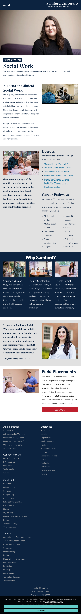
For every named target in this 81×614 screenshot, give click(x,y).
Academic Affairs (10, 430)
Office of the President (12, 445)
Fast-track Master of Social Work (57, 167)
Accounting (45, 430)
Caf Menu (7, 491)
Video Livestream (10, 527)
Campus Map (8, 494)
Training (43, 474)
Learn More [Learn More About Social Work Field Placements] (60, 410)
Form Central (8, 505)
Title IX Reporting (10, 523)
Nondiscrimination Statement (15, 516)
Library (6, 509)
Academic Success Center (14, 540)
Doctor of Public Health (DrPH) (57, 171)
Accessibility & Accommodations (16, 537)
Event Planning (9, 551)
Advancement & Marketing (14, 434)
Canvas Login (8, 498)
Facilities (6, 555)
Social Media (8, 469)
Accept (40, 607)
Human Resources (48, 448)
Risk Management (47, 470)
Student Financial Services (14, 559)
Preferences (40, 610)
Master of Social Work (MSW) (56, 164)
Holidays (44, 445)
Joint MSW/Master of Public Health (58, 175)
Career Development (11, 544)
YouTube (6, 472)
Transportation (9, 580)
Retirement (45, 466)
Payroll (43, 459)
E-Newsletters (9, 462)
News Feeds (8, 465)
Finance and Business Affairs (14, 441)
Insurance (44, 452)
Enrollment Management (13, 437)
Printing (6, 569)
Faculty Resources (47, 441)
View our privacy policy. (54, 601)
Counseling (7, 548)
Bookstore (7, 483)
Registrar (7, 520)
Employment (45, 437)
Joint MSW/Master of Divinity (56, 179)
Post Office (7, 566)
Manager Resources (48, 455)
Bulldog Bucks (9, 487)
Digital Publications (11, 458)
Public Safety (8, 573)
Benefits (43, 434)
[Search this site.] (9, 4)
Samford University (41, 588)
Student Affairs (9, 448)
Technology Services (11, 577)
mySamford (8, 512)
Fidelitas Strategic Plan (12, 501)
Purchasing (45, 463)
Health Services (9, 562)
